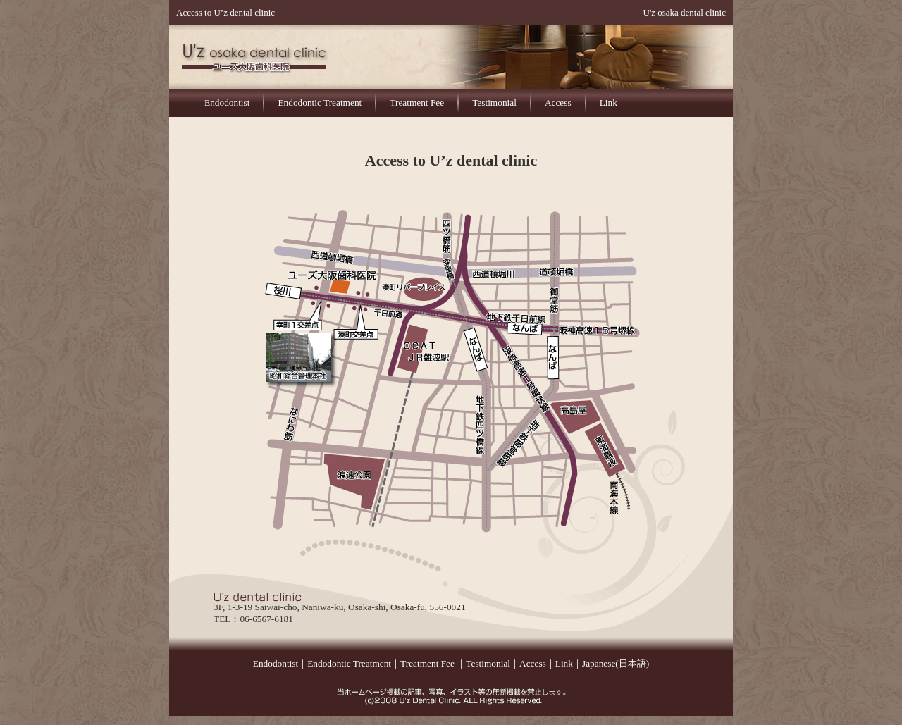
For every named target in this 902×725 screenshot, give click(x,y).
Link (608, 102)
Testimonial (494, 102)
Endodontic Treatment (320, 102)
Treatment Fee (417, 102)
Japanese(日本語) (615, 663)
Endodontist (226, 102)
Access (558, 102)
